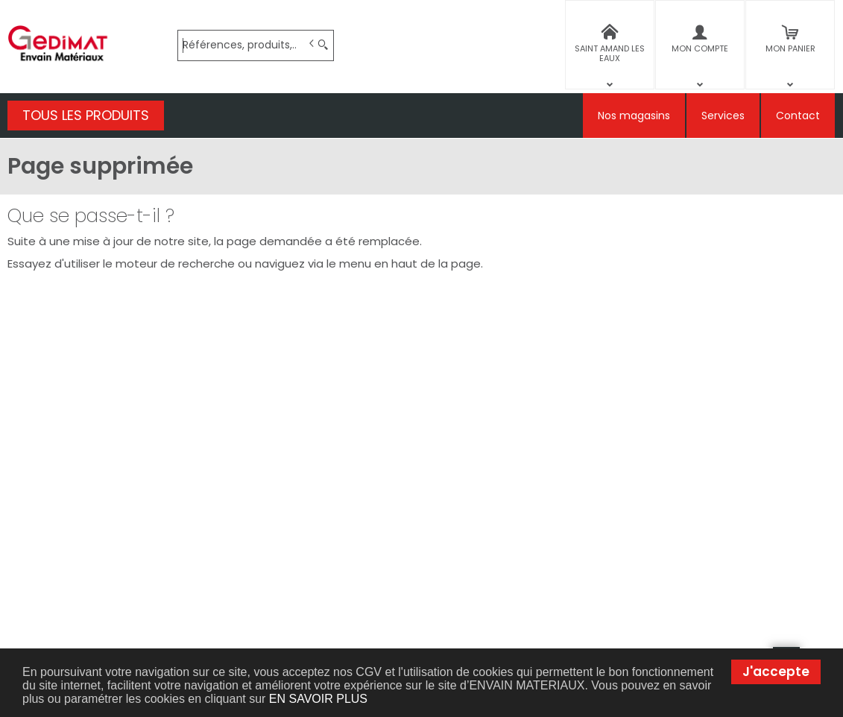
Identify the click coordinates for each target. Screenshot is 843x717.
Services (723, 115)
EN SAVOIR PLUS (318, 698)
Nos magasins (634, 115)
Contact (798, 115)
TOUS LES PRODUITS (85, 115)
